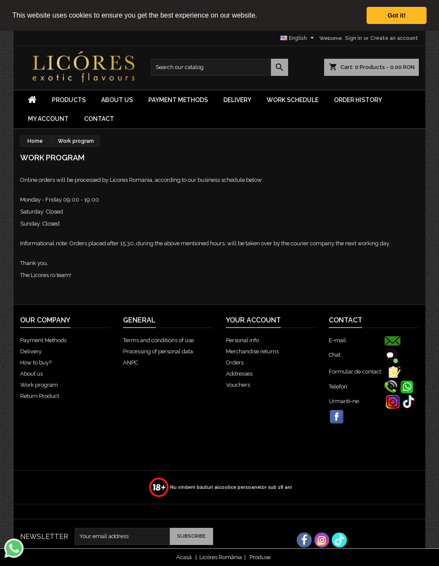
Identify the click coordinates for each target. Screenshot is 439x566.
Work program (39, 385)
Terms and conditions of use (158, 340)
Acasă (184, 557)
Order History (358, 99)
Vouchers (238, 385)
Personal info (242, 340)
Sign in (353, 38)
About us (117, 99)
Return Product (39, 396)
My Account (48, 118)
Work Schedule (293, 99)
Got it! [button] (397, 15)
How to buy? (35, 362)
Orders (235, 362)
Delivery (237, 99)
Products (69, 99)
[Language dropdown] (298, 37)
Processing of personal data (158, 351)
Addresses (239, 373)
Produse (260, 557)
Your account (253, 320)
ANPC (130, 362)
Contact (99, 118)
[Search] (219, 66)
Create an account (394, 38)
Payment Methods (178, 99)
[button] (260, 16)
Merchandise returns (252, 351)
